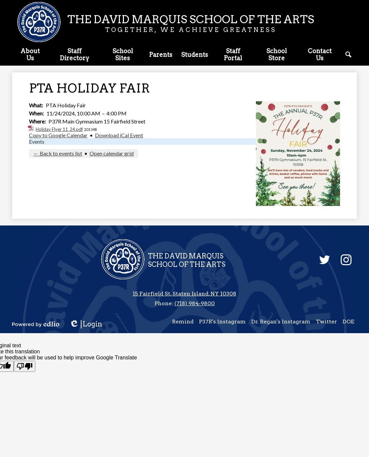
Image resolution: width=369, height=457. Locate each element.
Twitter (326, 321)
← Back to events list (57, 153)
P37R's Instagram (222, 321)
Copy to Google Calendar (58, 135)
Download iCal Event (119, 135)
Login (85, 324)
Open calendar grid (112, 153)
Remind (183, 321)
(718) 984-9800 (194, 303)
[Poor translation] (24, 366)
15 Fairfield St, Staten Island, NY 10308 (184, 293)
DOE (348, 321)
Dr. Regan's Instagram (280, 321)
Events (36, 141)
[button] (30, 56)
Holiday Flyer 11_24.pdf (59, 129)
